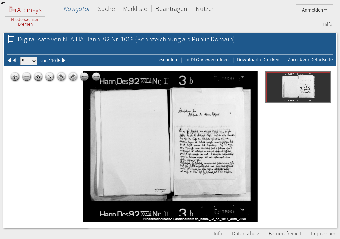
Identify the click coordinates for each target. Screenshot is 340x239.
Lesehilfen (166, 59)
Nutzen (205, 9)
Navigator (77, 9)
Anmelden (314, 10)
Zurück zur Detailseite (310, 59)
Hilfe (327, 25)
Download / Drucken (258, 59)
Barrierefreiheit (285, 234)
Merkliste (135, 9)
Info (218, 234)
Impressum (323, 234)
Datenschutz (245, 234)
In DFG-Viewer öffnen (207, 59)
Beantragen (171, 9)
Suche (106, 9)
